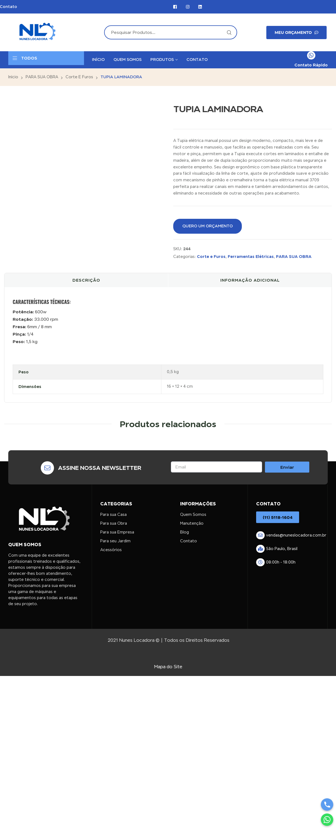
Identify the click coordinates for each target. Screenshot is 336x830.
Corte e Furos (79, 77)
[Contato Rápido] (311, 55)
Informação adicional (250, 280)
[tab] (86, 280)
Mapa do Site (168, 666)
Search (229, 32)
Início (13, 77)
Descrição (86, 280)
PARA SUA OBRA (42, 77)
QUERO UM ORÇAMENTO (207, 226)
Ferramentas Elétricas (251, 256)
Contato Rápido (311, 65)
